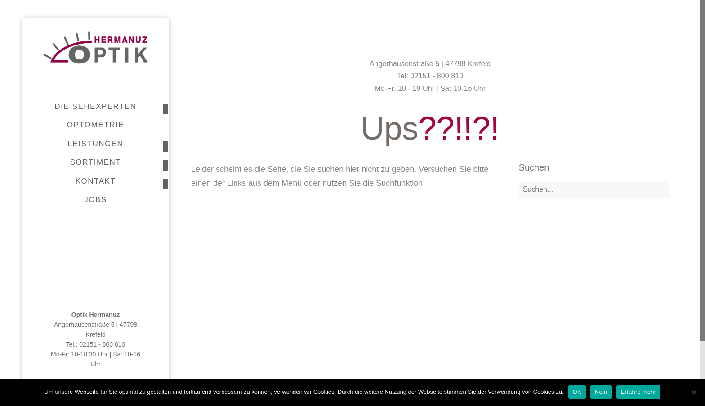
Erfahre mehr (638, 391)
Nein (601, 391)
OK (577, 391)
